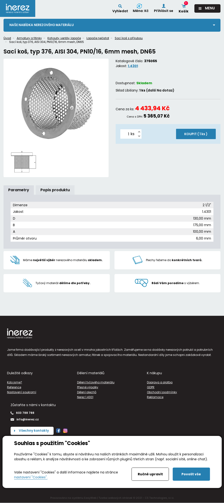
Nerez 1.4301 (85, 397)
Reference (14, 387)
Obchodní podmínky (162, 392)
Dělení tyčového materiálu (95, 382)
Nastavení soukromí (21, 392)
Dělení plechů (86, 392)
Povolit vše (191, 474)
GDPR (150, 387)
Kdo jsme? (14, 382)
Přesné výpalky (87, 387)
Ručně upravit (150, 474)
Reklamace (155, 397)
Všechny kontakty (34, 430)
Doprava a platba (160, 382)
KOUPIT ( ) (196, 134)
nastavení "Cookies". (30, 477)
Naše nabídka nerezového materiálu (42, 25)
